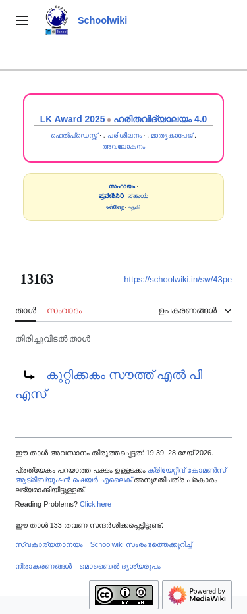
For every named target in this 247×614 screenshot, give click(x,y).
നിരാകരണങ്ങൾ (43, 566)
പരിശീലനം (124, 135)
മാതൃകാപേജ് (171, 135)
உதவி (134, 207)
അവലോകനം (123, 146)
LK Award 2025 (72, 119)
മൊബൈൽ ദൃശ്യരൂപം (120, 566)
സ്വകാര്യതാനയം (49, 544)
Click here (95, 504)
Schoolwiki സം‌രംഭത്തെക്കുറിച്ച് (141, 544)
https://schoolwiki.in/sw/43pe (178, 279)
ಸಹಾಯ (138, 196)
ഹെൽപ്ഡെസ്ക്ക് (74, 135)
